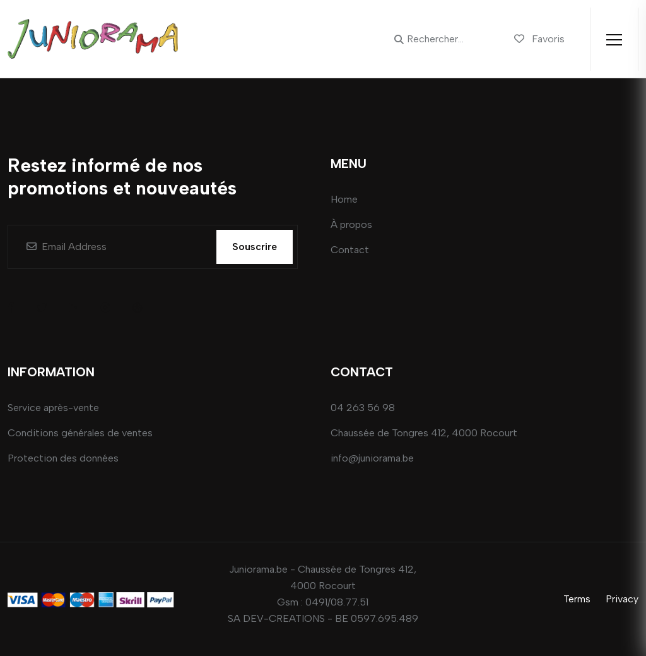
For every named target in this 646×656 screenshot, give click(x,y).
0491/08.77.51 (336, 602)
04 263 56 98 (363, 408)
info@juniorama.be (372, 458)
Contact (350, 250)
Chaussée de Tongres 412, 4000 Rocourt (424, 433)
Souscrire (254, 247)
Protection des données (63, 458)
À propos (351, 224)
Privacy (622, 599)
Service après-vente (53, 408)
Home (344, 199)
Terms (576, 599)
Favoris (539, 39)
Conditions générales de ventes (80, 433)
